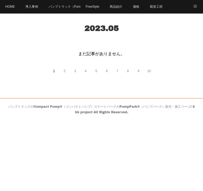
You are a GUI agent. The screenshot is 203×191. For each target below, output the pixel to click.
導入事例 (31, 6)
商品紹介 (116, 6)
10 (149, 71)
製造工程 (156, 6)
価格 (136, 6)
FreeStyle (92, 6)
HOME (10, 6)
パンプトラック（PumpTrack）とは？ (64, 6)
